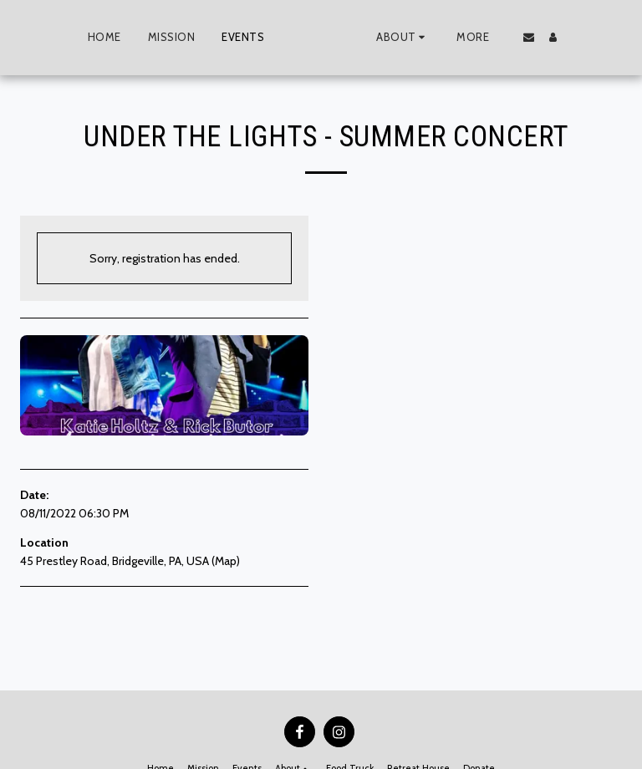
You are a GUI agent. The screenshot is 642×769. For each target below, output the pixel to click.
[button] (434, 37)
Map (226, 560)
